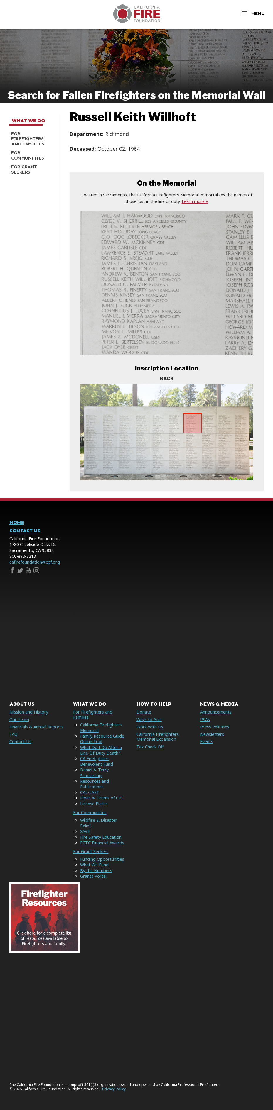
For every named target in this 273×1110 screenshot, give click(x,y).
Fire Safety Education (101, 837)
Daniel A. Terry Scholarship (94, 772)
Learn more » (195, 201)
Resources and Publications (94, 783)
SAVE (85, 831)
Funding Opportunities (102, 859)
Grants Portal (93, 876)
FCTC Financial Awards (102, 842)
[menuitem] (32, 138)
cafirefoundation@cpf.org (34, 562)
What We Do (28, 120)
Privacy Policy (114, 1089)
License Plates (94, 803)
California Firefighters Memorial (101, 727)
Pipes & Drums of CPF (102, 798)
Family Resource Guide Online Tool (102, 738)
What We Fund (94, 864)
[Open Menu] (252, 13)
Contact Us (24, 531)
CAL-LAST (90, 792)
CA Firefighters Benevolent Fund (96, 761)
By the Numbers (96, 870)
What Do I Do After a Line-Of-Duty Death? (101, 750)
